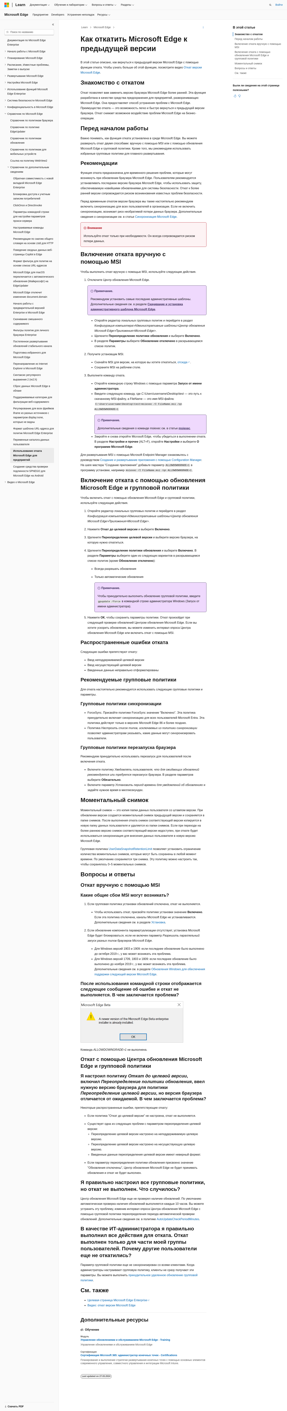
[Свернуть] (53, 24)
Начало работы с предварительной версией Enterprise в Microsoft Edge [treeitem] (29, 308)
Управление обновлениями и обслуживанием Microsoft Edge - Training (125, 1339)
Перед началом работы (249, 39)
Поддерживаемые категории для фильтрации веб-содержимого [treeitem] (32, 399)
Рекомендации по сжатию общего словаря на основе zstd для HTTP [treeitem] (33, 241)
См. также (241, 73)
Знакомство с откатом (249, 34)
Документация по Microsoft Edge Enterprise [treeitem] (26, 42)
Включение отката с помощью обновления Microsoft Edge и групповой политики (252, 55)
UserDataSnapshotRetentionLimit (130, 849)
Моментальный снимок (248, 63)
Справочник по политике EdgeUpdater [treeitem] (25, 129)
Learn (84, 27)
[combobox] (29, 32)
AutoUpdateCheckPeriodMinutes (178, 1219)
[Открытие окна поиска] (270, 5)
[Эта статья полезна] (235, 96)
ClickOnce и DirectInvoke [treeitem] (27, 205)
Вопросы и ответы (245, 68)
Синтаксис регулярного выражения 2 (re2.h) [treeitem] (27, 377)
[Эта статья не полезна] (239, 96)
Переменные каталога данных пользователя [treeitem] (31, 442)
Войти (279, 4)
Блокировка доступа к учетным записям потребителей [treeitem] (31, 196)
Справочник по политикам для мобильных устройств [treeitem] (28, 152)
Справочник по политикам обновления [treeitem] (25, 140)
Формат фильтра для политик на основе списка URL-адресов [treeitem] (32, 263)
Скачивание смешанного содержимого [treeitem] (28, 321)
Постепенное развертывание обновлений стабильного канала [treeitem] (32, 343)
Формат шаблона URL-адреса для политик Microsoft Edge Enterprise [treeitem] (33, 431)
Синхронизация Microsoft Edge (156, 216)
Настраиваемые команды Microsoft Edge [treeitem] (28, 230)
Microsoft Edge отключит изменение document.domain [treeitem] (30, 294)
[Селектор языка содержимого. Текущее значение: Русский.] (13, 1405)
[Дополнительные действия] (203, 27)
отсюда (182, 362)
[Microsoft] (6, 5)
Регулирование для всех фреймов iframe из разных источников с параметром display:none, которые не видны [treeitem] (33, 415)
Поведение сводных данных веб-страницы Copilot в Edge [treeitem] (32, 252)
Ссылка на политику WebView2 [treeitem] (28, 160)
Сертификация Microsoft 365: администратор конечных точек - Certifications (129, 1355)
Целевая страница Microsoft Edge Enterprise (117, 1300)
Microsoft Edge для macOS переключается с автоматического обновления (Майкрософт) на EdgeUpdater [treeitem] (33, 279)
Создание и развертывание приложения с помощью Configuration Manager (150, 459)
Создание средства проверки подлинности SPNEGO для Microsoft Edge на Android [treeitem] (30, 471)
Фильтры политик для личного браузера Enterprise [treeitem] (31, 332)
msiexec (184, 428)
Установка (158, 922)
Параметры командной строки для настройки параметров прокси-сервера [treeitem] (31, 216)
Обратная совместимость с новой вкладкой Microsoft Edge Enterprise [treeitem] (33, 183)
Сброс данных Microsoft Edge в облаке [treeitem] (31, 388)
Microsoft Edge (102, 27)
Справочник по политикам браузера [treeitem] (31, 120)
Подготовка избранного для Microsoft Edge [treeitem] (29, 355)
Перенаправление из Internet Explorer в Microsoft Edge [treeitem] (30, 366)
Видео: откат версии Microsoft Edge (111, 1305)
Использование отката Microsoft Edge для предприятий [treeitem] (27, 455)
